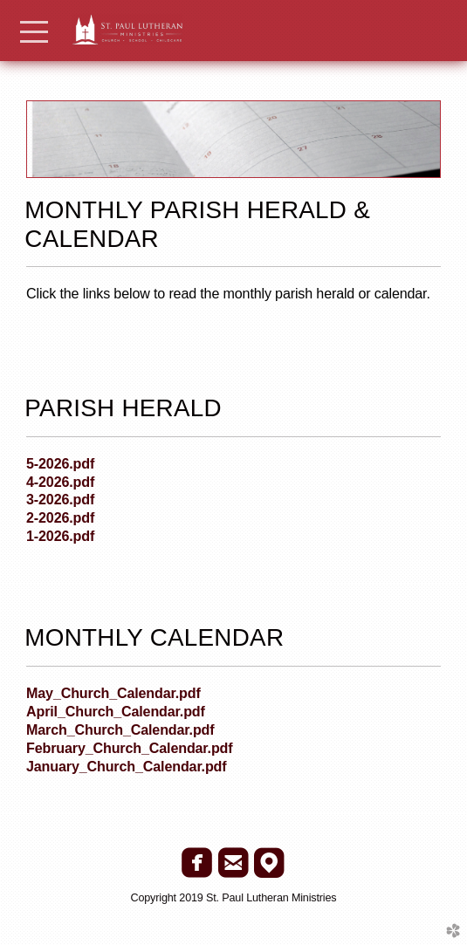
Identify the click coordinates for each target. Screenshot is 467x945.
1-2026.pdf (60, 536)
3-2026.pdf (60, 499)
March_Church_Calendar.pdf (120, 729)
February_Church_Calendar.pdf (129, 748)
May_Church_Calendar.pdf (113, 693)
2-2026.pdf (60, 517)
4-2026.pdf (60, 482)
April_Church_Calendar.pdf (115, 711)
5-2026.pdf (60, 463)
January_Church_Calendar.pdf (126, 766)
